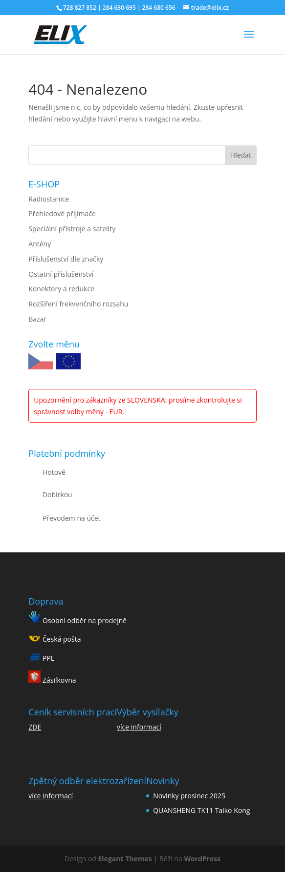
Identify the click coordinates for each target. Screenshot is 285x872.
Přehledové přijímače (62, 213)
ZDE (34, 726)
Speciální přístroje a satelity (71, 228)
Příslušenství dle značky (65, 259)
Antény (39, 243)
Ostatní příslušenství (60, 274)
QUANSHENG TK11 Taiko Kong (201, 810)
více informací (139, 726)
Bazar (37, 319)
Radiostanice (48, 198)
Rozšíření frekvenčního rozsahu (78, 303)
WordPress (202, 858)
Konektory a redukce (61, 288)
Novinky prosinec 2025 (189, 795)
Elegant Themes (125, 858)
